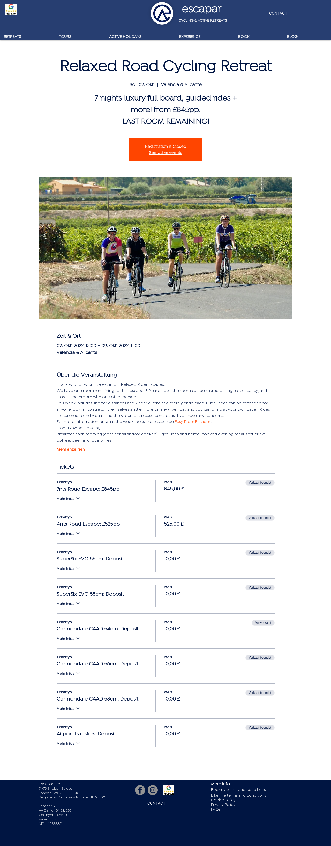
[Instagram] (153, 790)
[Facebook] (140, 790)
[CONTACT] (278, 13)
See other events (165, 153)
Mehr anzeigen (71, 449)
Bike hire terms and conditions (238, 795)
